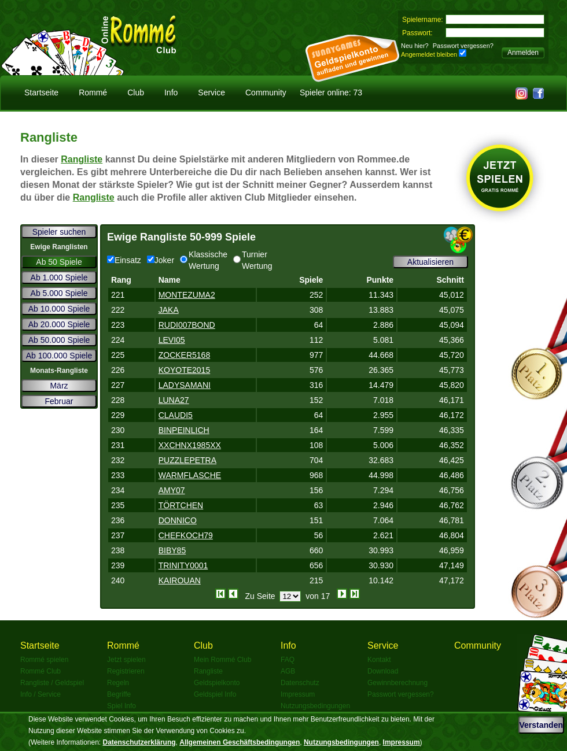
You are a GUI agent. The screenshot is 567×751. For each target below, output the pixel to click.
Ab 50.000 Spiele (59, 340)
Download (382, 671)
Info (171, 92)
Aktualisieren (430, 262)
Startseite (41, 92)
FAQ (287, 660)
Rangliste (81, 159)
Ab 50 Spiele (59, 262)
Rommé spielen (44, 660)
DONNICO (178, 520)
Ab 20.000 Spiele (59, 324)
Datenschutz (300, 683)
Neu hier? (415, 45)
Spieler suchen (59, 231)
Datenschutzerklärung (139, 742)
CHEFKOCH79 (186, 535)
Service (211, 92)
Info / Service (40, 694)
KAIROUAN (180, 580)
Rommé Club (40, 671)
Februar (59, 401)
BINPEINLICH (184, 430)
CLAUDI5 (176, 415)
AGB (288, 671)
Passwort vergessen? (463, 45)
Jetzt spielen (126, 660)
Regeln (118, 683)
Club (135, 92)
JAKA (169, 310)
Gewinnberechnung (397, 683)
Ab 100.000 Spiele (59, 355)
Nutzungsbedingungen (315, 706)
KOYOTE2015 (185, 370)
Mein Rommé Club (222, 660)
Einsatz (124, 260)
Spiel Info (121, 706)
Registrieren (126, 671)
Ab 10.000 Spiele (59, 308)
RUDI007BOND (187, 325)
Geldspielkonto (217, 683)
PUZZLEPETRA (187, 460)
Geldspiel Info (215, 694)
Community (265, 92)
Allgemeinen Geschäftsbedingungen (239, 742)
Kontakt (379, 660)
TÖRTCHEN (181, 505)
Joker (160, 260)
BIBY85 (172, 550)
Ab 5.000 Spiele (59, 293)
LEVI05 (172, 340)
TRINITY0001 (183, 565)
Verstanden (541, 725)
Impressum (298, 694)
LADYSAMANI (185, 385)
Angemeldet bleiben (429, 54)
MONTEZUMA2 (187, 294)
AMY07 (172, 490)
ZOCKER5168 (184, 355)
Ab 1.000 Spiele (59, 277)
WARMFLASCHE (190, 475)
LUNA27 (174, 400)
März (59, 385)
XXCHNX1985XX (190, 445)
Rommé (93, 92)
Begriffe (119, 694)
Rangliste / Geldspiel (52, 683)
